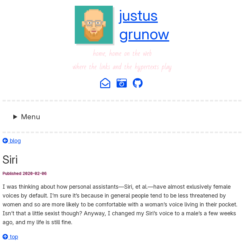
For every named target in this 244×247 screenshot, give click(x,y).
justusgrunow (144, 24)
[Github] (138, 84)
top (10, 236)
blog (12, 140)
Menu (30, 116)
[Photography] (122, 84)
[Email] (105, 84)
